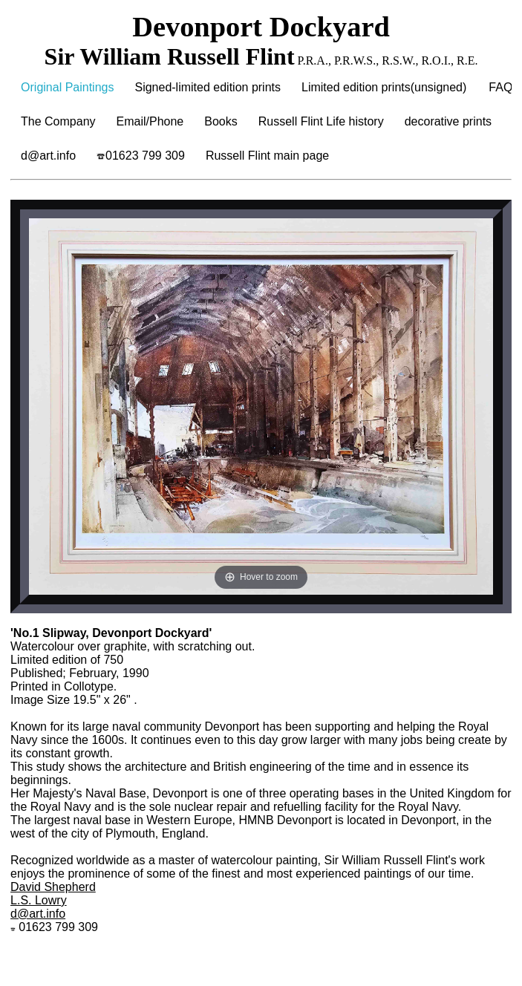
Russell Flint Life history (321, 121)
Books (220, 121)
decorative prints (448, 121)
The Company (58, 121)
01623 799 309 (141, 155)
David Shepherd (53, 887)
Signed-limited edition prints (207, 87)
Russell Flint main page (267, 155)
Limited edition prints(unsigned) (383, 87)
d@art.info (48, 155)
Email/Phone (150, 121)
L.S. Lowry (38, 900)
